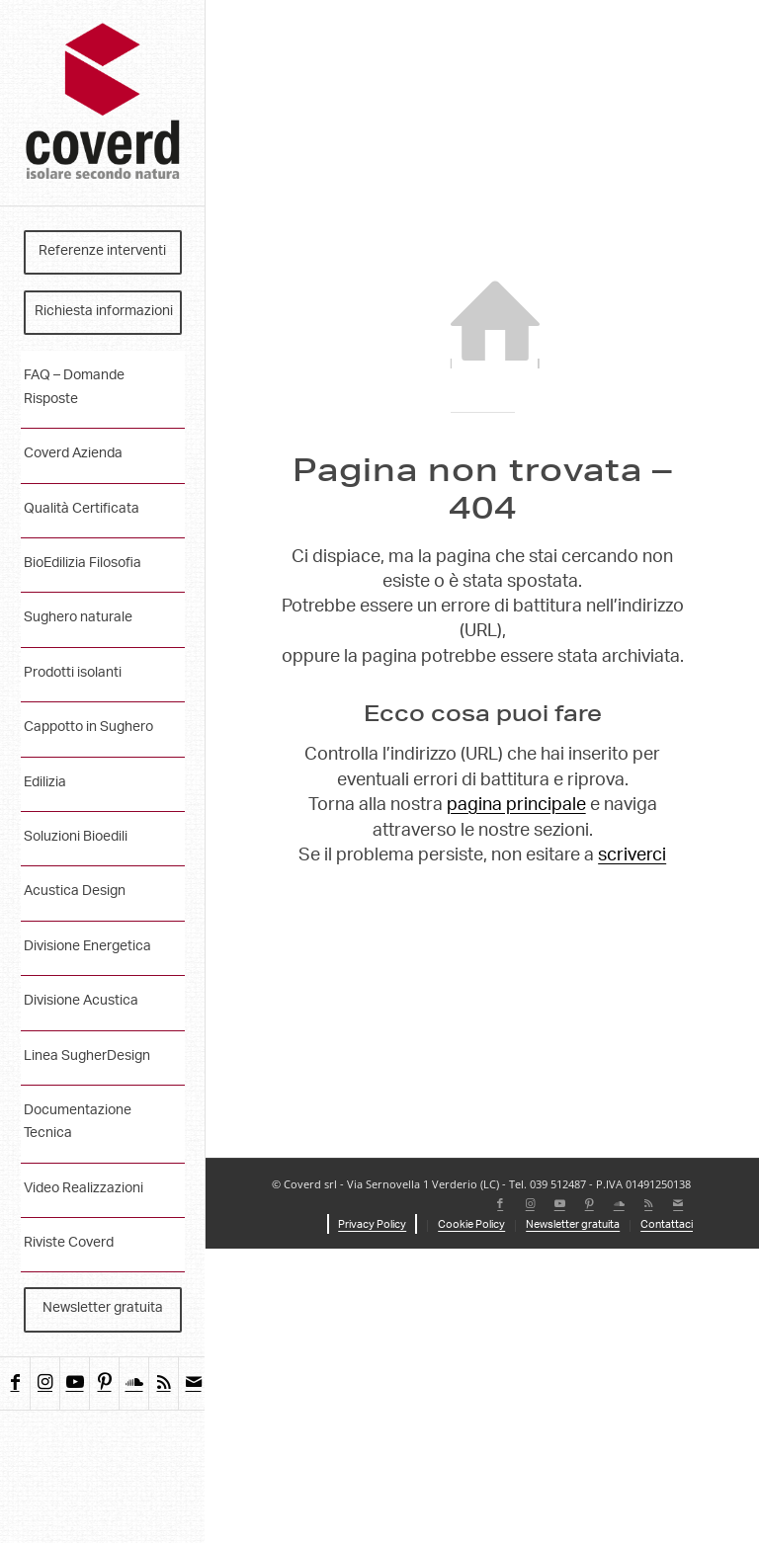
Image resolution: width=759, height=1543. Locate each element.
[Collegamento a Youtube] (74, 1383)
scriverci (632, 856)
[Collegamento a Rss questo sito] (163, 1383)
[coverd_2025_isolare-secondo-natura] (103, 103)
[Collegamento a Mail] (193, 1383)
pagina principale (516, 806)
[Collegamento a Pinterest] (104, 1383)
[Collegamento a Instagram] (44, 1383)
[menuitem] (103, 252)
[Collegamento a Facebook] (15, 1383)
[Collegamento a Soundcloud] (133, 1383)
